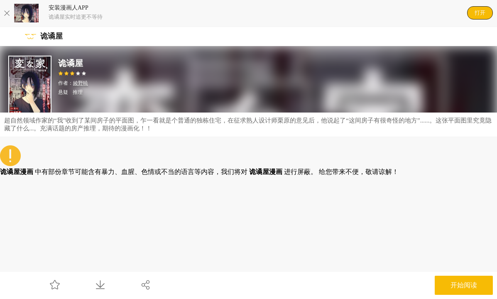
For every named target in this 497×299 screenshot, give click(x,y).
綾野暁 (80, 83)
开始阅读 (463, 285)
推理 (78, 92)
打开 (480, 13)
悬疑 (63, 92)
